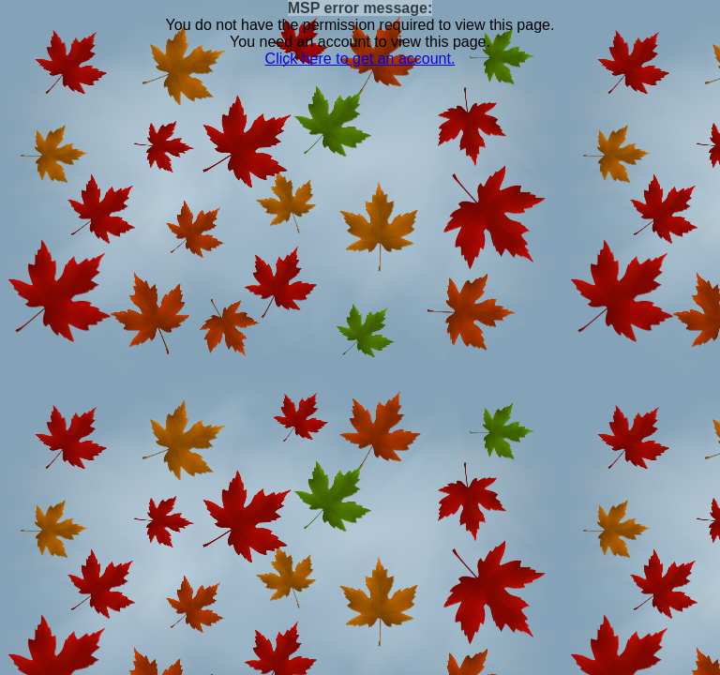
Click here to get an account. (360, 59)
